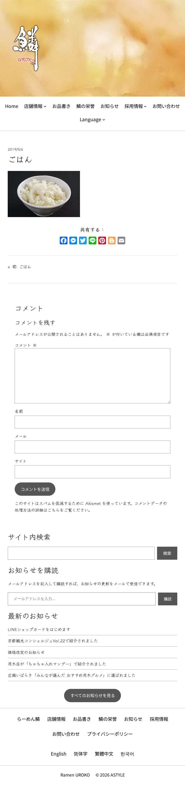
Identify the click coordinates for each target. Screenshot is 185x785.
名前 (19, 411)
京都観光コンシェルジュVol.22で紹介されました (53, 640)
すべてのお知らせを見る (92, 695)
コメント (26, 345)
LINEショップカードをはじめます (39, 629)
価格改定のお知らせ (26, 652)
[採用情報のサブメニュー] (145, 106)
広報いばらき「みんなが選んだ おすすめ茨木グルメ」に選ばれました (72, 675)
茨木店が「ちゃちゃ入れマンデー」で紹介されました (57, 663)
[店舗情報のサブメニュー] (45, 106)
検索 (167, 553)
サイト (21, 461)
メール (21, 436)
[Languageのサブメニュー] (103, 119)
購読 (168, 599)
